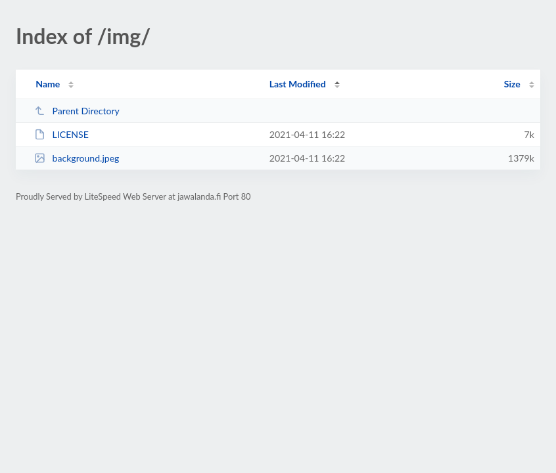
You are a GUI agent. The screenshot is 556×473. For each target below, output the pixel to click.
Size (512, 83)
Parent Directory (77, 110)
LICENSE (61, 134)
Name (47, 83)
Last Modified (297, 83)
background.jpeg (76, 158)
